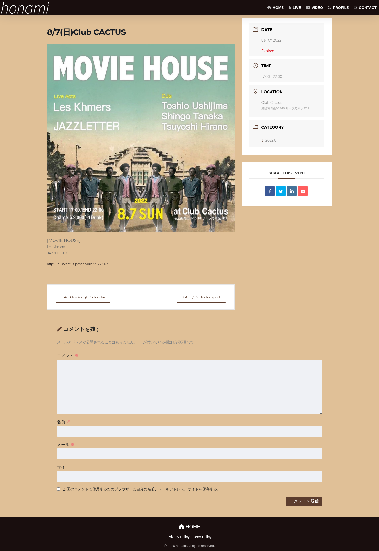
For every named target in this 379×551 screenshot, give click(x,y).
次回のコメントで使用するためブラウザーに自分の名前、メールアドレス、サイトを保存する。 (142, 489)
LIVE (295, 7)
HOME (275, 7)
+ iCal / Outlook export (198, 297)
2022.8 (268, 140)
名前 (64, 422)
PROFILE (338, 7)
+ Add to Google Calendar (86, 297)
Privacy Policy (178, 537)
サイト (63, 467)
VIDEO (314, 7)
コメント (68, 355)
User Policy (202, 537)
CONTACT (365, 7)
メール (66, 444)
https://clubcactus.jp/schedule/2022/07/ (77, 264)
